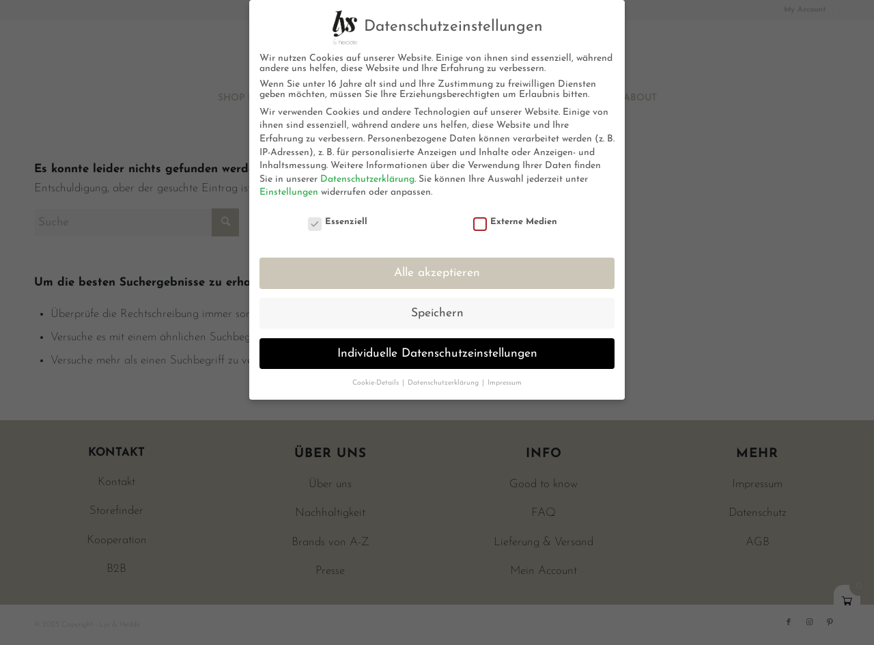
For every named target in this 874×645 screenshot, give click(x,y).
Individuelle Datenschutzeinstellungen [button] (437, 353)
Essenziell (338, 221)
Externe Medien (515, 221)
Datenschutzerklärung (367, 179)
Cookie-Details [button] (376, 383)
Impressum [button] (505, 383)
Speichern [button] (437, 313)
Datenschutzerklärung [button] (444, 383)
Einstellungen (288, 192)
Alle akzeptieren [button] (437, 273)
